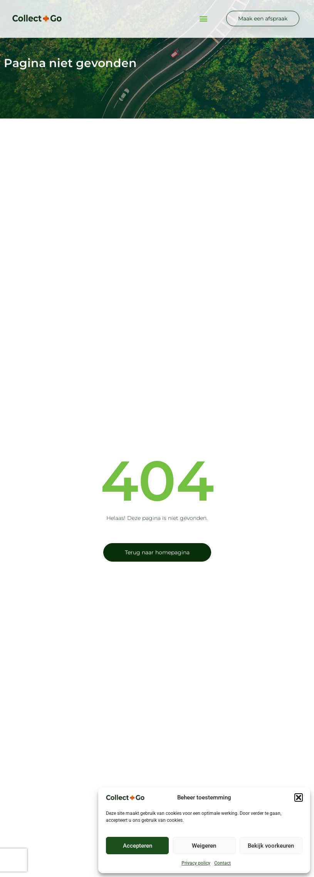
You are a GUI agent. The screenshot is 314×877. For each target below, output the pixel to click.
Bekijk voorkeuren (271, 845)
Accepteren (137, 845)
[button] (298, 797)
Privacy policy (195, 863)
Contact (222, 863)
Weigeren (204, 845)
